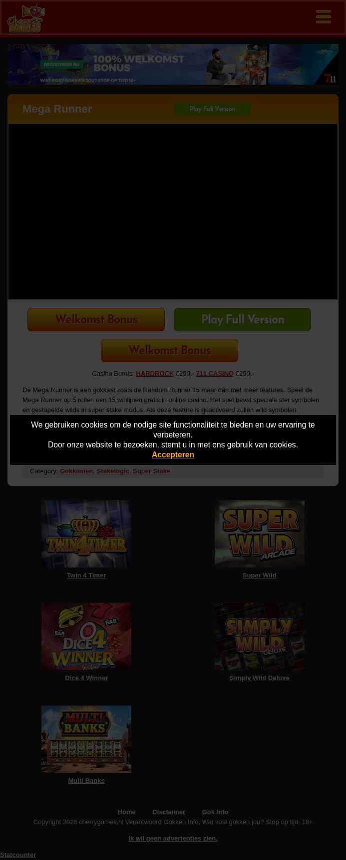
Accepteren (173, 454)
